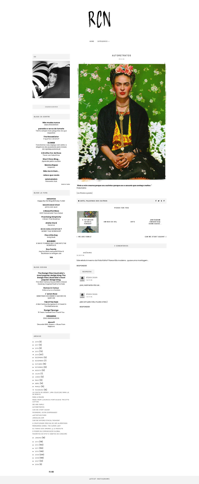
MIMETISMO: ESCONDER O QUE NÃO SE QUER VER (51, 297)
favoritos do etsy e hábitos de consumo (49, 434)
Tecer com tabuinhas (51, 155)
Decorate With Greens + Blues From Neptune (51, 325)
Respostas (87, 272)
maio (37, 380)
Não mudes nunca (51, 122)
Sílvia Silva (91, 277)
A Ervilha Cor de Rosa (51, 153)
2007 (37, 461)
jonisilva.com (38, 418)
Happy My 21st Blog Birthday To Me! (51, 201)
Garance (51, 225)
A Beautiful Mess (51, 211)
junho (38, 377)
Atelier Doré (51, 223)
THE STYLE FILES (51, 302)
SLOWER (51, 143)
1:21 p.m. (89, 280)
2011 (37, 448)
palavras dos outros (97, 201)
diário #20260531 (51, 125)
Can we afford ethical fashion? (46, 420)
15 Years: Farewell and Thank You (51, 312)
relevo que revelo (51, 175)
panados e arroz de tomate (51, 128)
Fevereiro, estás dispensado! (44, 412)
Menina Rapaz (51, 165)
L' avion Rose (51, 294)
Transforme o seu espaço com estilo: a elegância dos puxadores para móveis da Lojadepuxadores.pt (51, 147)
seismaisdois (51, 179)
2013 (37, 442)
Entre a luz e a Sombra (51, 290)
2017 (37, 345)
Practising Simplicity (51, 217)
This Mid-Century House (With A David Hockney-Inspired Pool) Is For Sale (51, 283)
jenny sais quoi (51, 207)
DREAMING (51, 316)
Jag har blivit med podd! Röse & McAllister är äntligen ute (51, 252)
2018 (37, 342)
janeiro (38, 438)
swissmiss (51, 199)
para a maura (38, 397)
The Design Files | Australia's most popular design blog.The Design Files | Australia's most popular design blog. (51, 276)
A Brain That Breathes (51, 219)
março (38, 386)
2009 (37, 455)
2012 (37, 445)
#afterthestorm (39, 415)
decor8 (51, 322)
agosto (38, 370)
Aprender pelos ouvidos (51, 161)
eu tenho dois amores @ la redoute (47, 428)
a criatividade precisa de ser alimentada (49, 423)
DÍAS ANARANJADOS (51, 318)
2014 (37, 354)
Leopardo (51, 167)
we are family (84, 237)
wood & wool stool (51, 205)
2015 (37, 351)
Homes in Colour (51, 288)
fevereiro (39, 390)
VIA (51, 257)
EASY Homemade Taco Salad (51, 213)
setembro (39, 367)
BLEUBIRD (51, 241)
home (92, 41)
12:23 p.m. (81, 255)
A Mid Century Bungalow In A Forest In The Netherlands (51, 305)
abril (37, 383)
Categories (103, 41)
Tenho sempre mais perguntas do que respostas (51, 132)
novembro (39, 361)
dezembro (39, 357)
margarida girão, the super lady (46, 426)
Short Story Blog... (51, 159)
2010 (37, 451)
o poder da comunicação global (46, 431)
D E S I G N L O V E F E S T (51, 229)
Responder (82, 266)
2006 (37, 464)
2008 (37, 458)
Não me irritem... (51, 171)
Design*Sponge (51, 310)
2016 (37, 348)
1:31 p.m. (89, 297)
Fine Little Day (51, 235)
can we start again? (155, 237)
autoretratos (38, 407)
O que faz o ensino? (51, 139)
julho (37, 374)
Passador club (51, 181)
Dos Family (51, 249)
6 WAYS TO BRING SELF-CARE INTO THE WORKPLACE (51, 244)
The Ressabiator (51, 136)
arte (82, 201)
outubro (39, 364)
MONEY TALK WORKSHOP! (51, 231)
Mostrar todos (65, 184)
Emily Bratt (51, 237)
